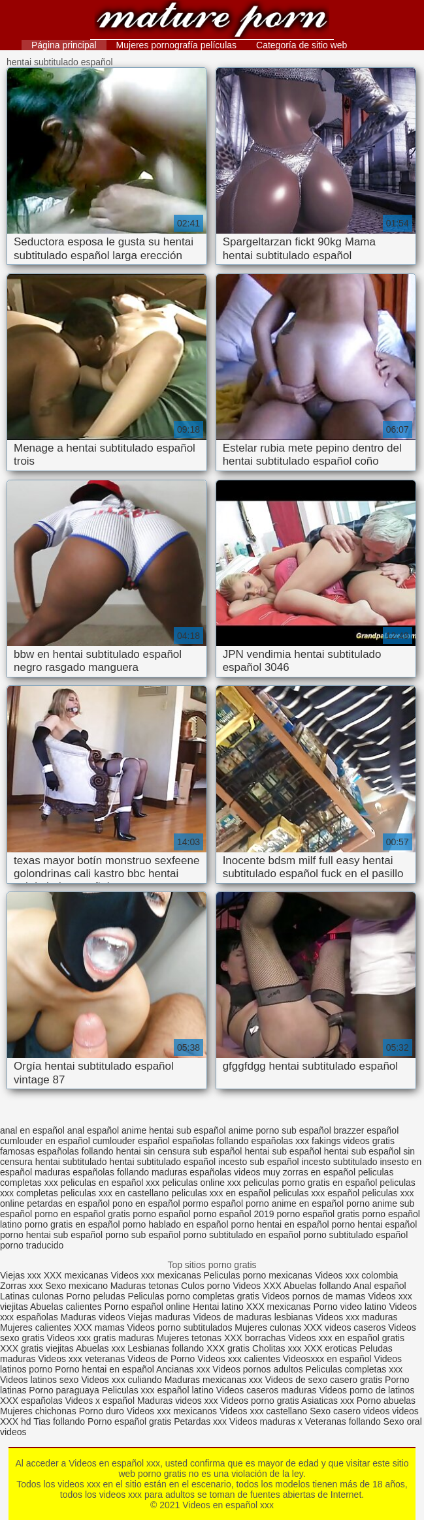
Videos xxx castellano (263, 1411)
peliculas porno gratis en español (311, 1182)
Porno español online (148, 1306)
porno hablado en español (176, 1224)
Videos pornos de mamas (314, 1296)
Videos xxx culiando (121, 1379)
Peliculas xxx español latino (158, 1390)
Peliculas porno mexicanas (258, 1275)
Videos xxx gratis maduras (102, 1338)
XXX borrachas (254, 1338)
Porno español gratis (131, 1421)
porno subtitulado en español (242, 1235)
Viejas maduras (158, 1317)
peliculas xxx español (316, 1193)
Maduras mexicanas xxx (214, 1379)
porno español (162, 1214)
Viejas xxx (20, 1275)
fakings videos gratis (353, 1141)
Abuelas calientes (66, 1306)
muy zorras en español (309, 1172)
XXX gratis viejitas (37, 1348)
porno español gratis (317, 1214)
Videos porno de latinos (367, 1390)
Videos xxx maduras (357, 1317)
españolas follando (210, 1141)
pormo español (212, 1203)
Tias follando (60, 1421)
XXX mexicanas (76, 1275)
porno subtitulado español (355, 1235)
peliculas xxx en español (220, 1193)
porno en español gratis (82, 1214)
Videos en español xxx (212, 21)
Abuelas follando (317, 1285)
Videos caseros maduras (266, 1390)
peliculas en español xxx (110, 1182)
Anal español (379, 1285)
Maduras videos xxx (177, 1400)
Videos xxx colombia (356, 1275)
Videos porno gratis (260, 1400)
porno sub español (142, 1235)
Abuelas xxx (100, 1348)
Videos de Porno (161, 1359)
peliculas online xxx (201, 1182)
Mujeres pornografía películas (176, 45)
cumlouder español (131, 1141)
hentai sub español (282, 1151)
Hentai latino (218, 1306)
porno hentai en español (280, 1224)
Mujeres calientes (35, 1327)
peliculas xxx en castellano (115, 1193)
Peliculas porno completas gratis (193, 1296)
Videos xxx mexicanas (155, 1275)
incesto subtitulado (340, 1161)
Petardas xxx (201, 1421)
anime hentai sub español (174, 1130)
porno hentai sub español (51, 1235)
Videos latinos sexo (39, 1379)
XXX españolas (31, 1400)
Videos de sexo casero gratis (324, 1379)
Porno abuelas (386, 1400)
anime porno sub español (280, 1130)
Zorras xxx (21, 1285)
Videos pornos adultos (257, 1369)
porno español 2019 (233, 1214)
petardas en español (68, 1203)
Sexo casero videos (349, 1411)
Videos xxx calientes (238, 1359)
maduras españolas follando (92, 1172)
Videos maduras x (265, 1421)
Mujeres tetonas (188, 1338)
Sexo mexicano (76, 1285)
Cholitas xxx (276, 1348)
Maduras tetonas (144, 1285)
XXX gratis (228, 1348)
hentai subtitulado (71, 1161)
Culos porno (207, 1285)
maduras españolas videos (206, 1172)
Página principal (64, 45)
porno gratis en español (72, 1224)
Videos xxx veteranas (81, 1359)
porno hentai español (374, 1224)
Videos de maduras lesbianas (254, 1317)
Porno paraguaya (65, 1390)
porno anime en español (295, 1203)
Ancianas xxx (183, 1369)
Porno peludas (95, 1296)
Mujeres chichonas (38, 1411)
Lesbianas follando (166, 1348)
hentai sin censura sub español (179, 1151)
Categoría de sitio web (301, 45)
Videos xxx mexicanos (173, 1411)
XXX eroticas (330, 1348)
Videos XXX (257, 1285)
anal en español (32, 1130)
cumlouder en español (45, 1141)
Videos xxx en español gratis (346, 1338)
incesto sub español (258, 1161)
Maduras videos (93, 1317)
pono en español (146, 1203)
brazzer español (366, 1130)
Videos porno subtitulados (180, 1327)
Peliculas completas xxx (354, 1369)
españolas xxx (281, 1141)
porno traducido (31, 1245)
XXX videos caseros (346, 1327)
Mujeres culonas (268, 1327)
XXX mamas (99, 1327)
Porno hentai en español (104, 1369)
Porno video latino (349, 1306)
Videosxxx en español (327, 1359)
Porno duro (103, 1411)
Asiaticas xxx (327, 1400)
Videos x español (100, 1400)
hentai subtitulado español (162, 1161)
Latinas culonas (31, 1296)
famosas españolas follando (57, 1151)
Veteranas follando (343, 1421)
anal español (93, 1130)
